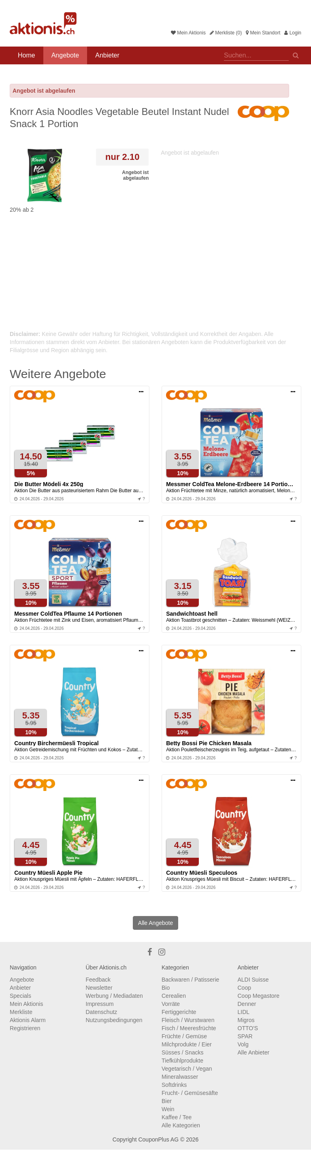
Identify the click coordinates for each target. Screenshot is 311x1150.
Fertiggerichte (179, 1012)
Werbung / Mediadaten (114, 996)
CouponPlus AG (158, 1139)
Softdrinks (174, 1085)
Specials (20, 996)
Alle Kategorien (181, 1125)
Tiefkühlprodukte (182, 1060)
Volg (243, 1044)
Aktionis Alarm (28, 1020)
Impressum (100, 1004)
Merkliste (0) (226, 33)
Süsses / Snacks (183, 1052)
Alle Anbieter (254, 1052)
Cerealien (174, 996)
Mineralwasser (180, 1076)
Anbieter (107, 55)
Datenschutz (101, 1012)
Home (26, 55)
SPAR (245, 1036)
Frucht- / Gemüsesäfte (190, 1093)
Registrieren (25, 1028)
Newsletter (99, 987)
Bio (166, 987)
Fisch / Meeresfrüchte (189, 1028)
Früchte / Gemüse (184, 1036)
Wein (168, 1109)
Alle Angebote (155, 923)
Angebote (65, 55)
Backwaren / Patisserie (190, 979)
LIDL (244, 1012)
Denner (247, 1004)
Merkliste (21, 1012)
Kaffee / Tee (177, 1117)
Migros (246, 1020)
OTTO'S (248, 1028)
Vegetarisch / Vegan (187, 1068)
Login (292, 33)
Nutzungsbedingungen (114, 1020)
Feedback (98, 979)
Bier (167, 1101)
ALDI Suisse (253, 979)
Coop (244, 987)
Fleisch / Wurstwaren (188, 1020)
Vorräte (171, 1004)
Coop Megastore (259, 996)
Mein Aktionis (188, 33)
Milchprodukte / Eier (187, 1044)
